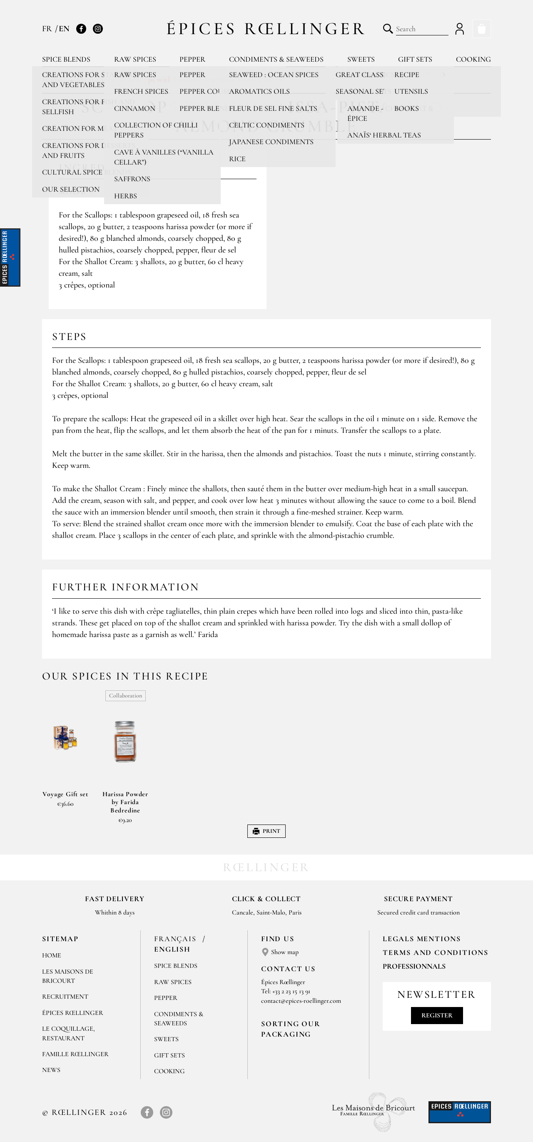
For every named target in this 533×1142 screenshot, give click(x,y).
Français (176, 938)
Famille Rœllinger (75, 1054)
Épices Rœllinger (266, 28)
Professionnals (414, 966)
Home (51, 955)
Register (437, 1015)
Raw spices (135, 59)
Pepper (192, 59)
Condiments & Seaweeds (276, 59)
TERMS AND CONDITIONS (435, 952)
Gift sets (415, 59)
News (51, 1070)
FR (48, 29)
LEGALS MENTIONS (422, 938)
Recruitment (65, 996)
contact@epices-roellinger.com (301, 1001)
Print (266, 831)
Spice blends (66, 59)
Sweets (361, 59)
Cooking (473, 59)
